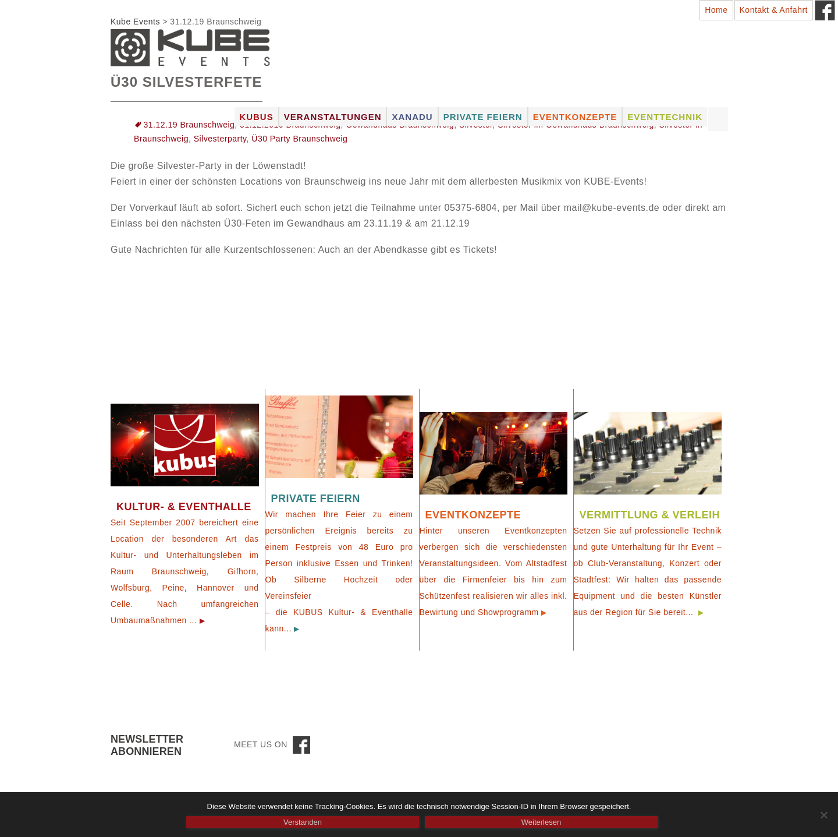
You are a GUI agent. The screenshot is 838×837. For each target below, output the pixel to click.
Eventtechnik (664, 117)
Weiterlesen (541, 822)
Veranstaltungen (333, 117)
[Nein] (823, 815)
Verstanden (302, 822)
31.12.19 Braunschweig (189, 124)
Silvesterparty (220, 138)
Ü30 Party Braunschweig (299, 138)
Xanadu (412, 117)
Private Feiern (483, 117)
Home (716, 10)
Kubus (256, 117)
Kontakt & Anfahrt (774, 10)
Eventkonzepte (575, 117)
